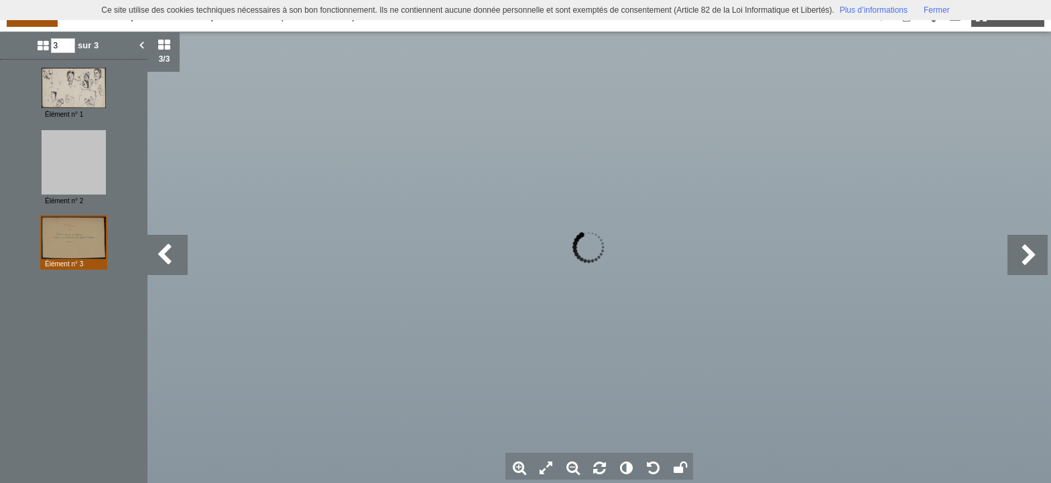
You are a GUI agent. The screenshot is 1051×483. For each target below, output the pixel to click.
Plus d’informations (874, 10)
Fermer (937, 10)
